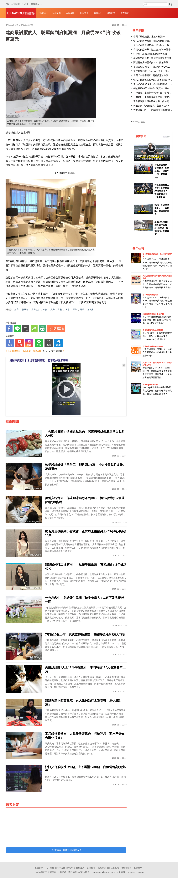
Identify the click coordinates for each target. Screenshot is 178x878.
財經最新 (56, 13)
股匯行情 (84, 13)
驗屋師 (25, 309)
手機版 (25, 1)
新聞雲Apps (36, 1)
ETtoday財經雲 (138, 121)
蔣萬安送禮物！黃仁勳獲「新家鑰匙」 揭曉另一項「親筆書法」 (161, 171)
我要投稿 (39, 867)
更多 (166, 137)
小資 (45, 309)
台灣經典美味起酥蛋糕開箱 (153, 346)
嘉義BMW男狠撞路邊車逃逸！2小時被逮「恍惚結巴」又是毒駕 (161, 228)
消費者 (90, 309)
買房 (52, 309)
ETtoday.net (95, 872)
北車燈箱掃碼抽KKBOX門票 (153, 314)
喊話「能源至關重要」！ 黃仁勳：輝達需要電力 (161, 209)
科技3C (97, 13)
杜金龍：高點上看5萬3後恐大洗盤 (150, 54)
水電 (67, 309)
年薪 (60, 309)
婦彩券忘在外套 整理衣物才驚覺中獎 (152, 58)
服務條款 (102, 867)
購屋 (82, 309)
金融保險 (70, 13)
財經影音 (111, 13)
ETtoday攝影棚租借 (150, 384)
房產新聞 (125, 13)
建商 (16, 309)
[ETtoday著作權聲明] (52, 351)
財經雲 (21, 13)
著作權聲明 (126, 867)
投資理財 (43, 13)
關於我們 (60, 867)
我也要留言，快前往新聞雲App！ (66, 850)
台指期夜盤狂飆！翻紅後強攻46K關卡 (152, 49)
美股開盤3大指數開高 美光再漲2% (151, 105)
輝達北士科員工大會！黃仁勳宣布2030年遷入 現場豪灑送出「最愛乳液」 (162, 191)
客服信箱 (91, 867)
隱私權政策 (113, 867)
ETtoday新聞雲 (13, 1)
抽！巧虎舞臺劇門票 (150, 295)
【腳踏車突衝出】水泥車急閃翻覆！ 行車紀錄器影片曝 (37, 360)
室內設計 (35, 309)
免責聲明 (138, 867)
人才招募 (50, 867)
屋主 (75, 309)
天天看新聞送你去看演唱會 (153, 330)
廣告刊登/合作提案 (75, 867)
